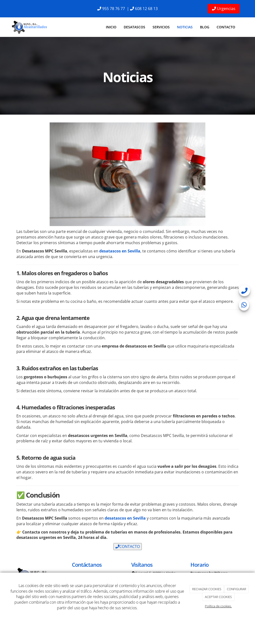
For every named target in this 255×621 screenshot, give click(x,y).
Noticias (185, 27)
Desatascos (134, 27)
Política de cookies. (218, 606)
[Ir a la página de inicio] (30, 27)
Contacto (226, 27)
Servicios (161, 27)
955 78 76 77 (113, 8)
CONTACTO (127, 546)
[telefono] (244, 292)
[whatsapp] (244, 306)
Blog (204, 27)
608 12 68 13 (146, 8)
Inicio (111, 27)
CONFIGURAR (236, 589)
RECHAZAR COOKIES (206, 589)
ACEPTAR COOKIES (218, 597)
